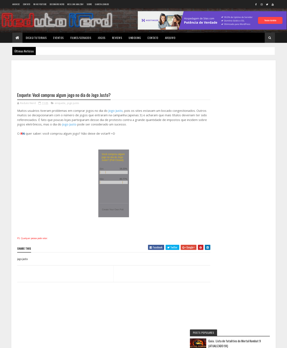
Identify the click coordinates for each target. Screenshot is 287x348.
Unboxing (135, 37)
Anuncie (16, 4)
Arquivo (170, 37)
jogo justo (73, 103)
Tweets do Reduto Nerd (240, 249)
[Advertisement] (110, 73)
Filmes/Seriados (80, 37)
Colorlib (33, 342)
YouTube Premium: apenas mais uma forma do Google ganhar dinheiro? (248, 118)
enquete (60, 103)
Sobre (89, 4)
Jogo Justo (115, 111)
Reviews (117, 37)
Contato (26, 4)
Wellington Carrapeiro (233, 192)
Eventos (58, 37)
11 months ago (253, 167)
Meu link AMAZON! (75, 4)
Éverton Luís (227, 175)
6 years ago (241, 184)
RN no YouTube (40, 4)
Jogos (101, 37)
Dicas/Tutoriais (36, 37)
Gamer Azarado (102, 4)
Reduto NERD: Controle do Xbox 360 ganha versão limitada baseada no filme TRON (237, 166)
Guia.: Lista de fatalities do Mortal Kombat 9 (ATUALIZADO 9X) (248, 82)
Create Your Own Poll (109, 209)
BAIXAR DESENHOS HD (232, 209)
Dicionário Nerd (57, 4)
